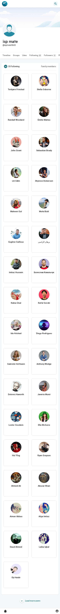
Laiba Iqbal (44, 547)
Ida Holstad (16, 333)
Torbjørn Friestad (16, 89)
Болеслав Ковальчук (44, 272)
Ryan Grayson (44, 455)
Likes (24, 55)
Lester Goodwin (16, 425)
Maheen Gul (16, 211)
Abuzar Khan (44, 486)
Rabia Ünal (16, 303)
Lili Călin (16, 181)
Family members (48, 66)
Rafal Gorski (44, 303)
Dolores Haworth (16, 394)
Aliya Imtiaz (44, 516)
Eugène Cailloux (16, 242)
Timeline (6, 55)
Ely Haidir (16, 577)
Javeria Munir (44, 394)
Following (35, 55)
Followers (50, 55)
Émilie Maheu (44, 120)
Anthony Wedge (44, 364)
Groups (16, 55)
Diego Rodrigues (44, 333)
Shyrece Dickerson (44, 181)
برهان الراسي (44, 242)
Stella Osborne (44, 89)
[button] (55, 3)
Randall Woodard (16, 120)
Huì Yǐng (16, 455)
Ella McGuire (44, 425)
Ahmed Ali (16, 486)
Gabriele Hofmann (16, 364)
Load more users (30, 601)
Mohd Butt (44, 211)
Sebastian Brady (44, 150)
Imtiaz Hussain (16, 272)
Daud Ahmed (16, 547)
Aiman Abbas (16, 516)
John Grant (16, 150)
